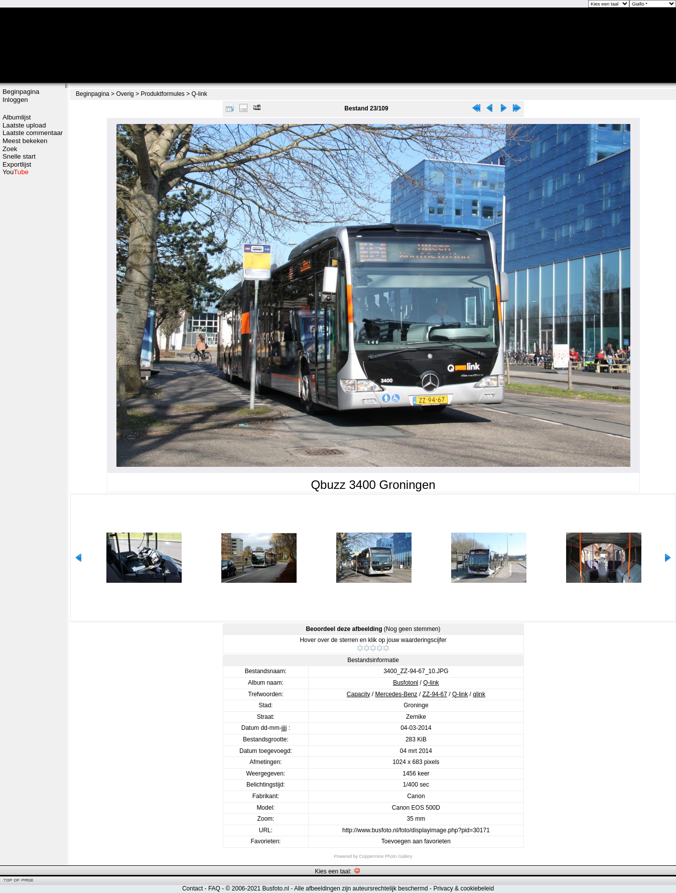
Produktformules (162, 93)
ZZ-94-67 (435, 694)
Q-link (199, 93)
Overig (124, 93)
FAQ (214, 888)
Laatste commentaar (33, 133)
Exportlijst (17, 164)
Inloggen (15, 99)
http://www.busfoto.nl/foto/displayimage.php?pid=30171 (416, 830)
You (16, 172)
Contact (192, 888)
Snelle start (19, 156)
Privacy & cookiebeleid (463, 888)
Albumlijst (17, 117)
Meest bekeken (25, 141)
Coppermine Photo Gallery (385, 856)
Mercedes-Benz (396, 694)
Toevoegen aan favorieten (416, 841)
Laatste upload (24, 125)
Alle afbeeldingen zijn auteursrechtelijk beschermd (361, 888)
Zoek (10, 149)
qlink (479, 694)
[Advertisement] (33, 334)
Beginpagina (21, 91)
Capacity (358, 694)
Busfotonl (405, 682)
